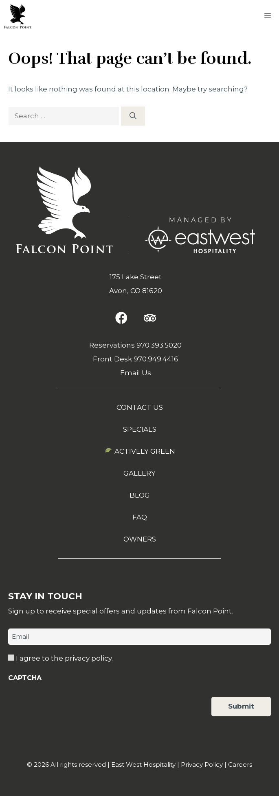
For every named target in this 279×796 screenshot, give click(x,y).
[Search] (133, 116)
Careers (240, 764)
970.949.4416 (156, 359)
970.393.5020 (159, 345)
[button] (121, 318)
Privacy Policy (202, 764)
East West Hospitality (143, 764)
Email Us (135, 373)
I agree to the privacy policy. (64, 658)
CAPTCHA (25, 678)
